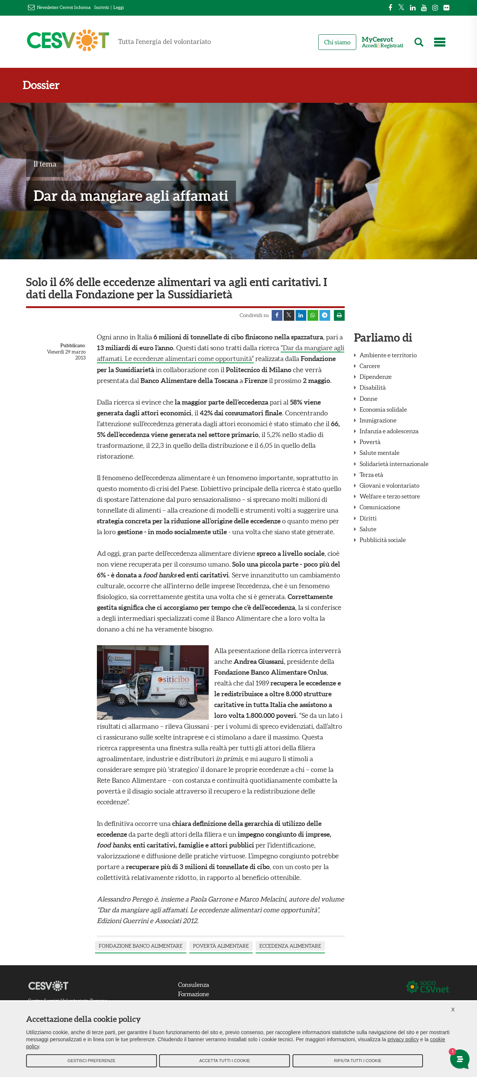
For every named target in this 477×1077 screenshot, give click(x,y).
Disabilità (373, 387)
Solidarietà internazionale (394, 464)
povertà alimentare (221, 946)
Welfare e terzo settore (390, 496)
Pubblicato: (73, 346)
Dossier (44, 85)
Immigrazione (378, 420)
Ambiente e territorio (388, 355)
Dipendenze (376, 377)
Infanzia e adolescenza (389, 431)
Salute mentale (379, 453)
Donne (369, 399)
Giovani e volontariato (389, 485)
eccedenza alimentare (290, 946)
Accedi (370, 45)
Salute (368, 529)
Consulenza (194, 984)
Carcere (370, 366)
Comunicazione (380, 507)
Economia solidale (383, 409)
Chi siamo (337, 42)
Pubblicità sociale (383, 540)
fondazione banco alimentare (141, 946)
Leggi (118, 7)
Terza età (371, 475)
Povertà (370, 442)
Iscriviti (101, 7)
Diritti (368, 518)
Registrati (391, 45)
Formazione (194, 994)
